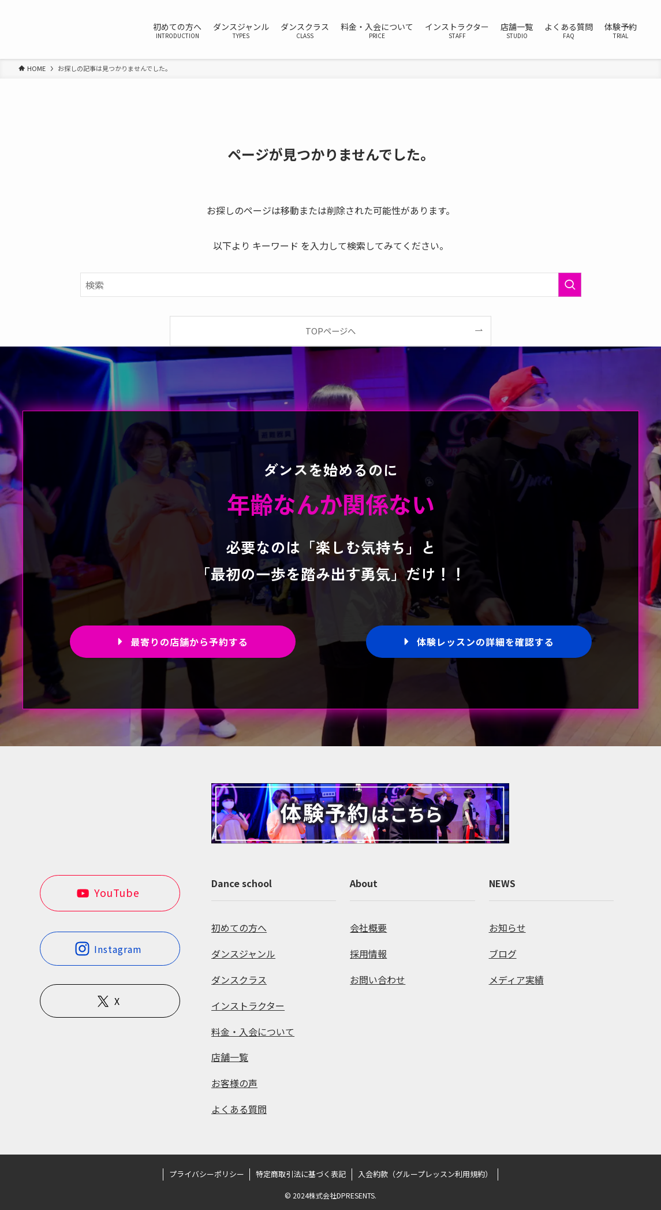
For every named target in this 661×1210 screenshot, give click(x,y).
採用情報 (368, 953)
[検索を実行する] (569, 285)
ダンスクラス (239, 979)
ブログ (503, 953)
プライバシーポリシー (206, 1173)
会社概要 (368, 928)
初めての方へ (239, 928)
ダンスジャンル (243, 953)
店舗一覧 (229, 1057)
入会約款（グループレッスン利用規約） (425, 1173)
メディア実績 (516, 979)
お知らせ (507, 928)
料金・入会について (252, 1031)
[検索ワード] (330, 285)
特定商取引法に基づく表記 (301, 1173)
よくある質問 (239, 1109)
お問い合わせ (377, 979)
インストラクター (248, 1005)
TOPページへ (330, 331)
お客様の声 (234, 1083)
